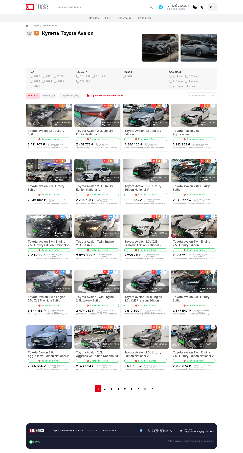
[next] (152, 388)
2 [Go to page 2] (105, 388)
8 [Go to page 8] (145, 388)
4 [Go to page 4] (118, 388)
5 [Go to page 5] (125, 388)
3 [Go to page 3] (111, 388)
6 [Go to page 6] (131, 388)
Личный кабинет (109, 430)
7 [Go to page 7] (138, 388)
